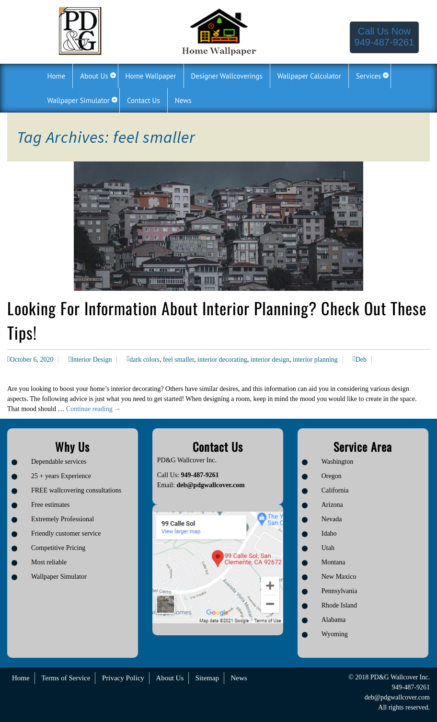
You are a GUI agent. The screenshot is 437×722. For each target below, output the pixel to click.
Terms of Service (65, 678)
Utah (328, 547)
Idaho (329, 533)
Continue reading (93, 409)
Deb (361, 359)
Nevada (332, 519)
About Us (170, 678)
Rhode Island (339, 605)
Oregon (332, 476)
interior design (270, 359)
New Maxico (339, 576)
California (335, 490)
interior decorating (222, 359)
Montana (333, 562)
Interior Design (91, 359)
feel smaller (178, 359)
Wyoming (335, 634)
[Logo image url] (80, 30)
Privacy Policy (123, 678)
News (238, 678)
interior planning (315, 359)
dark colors (144, 359)
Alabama (334, 619)
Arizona (332, 504)
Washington (338, 461)
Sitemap (207, 678)
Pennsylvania (339, 591)
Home (21, 678)
